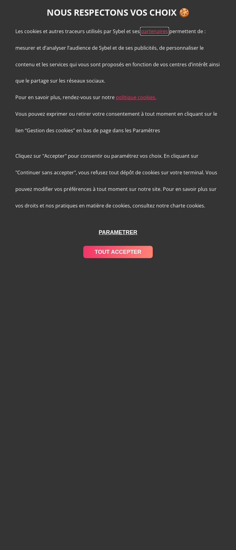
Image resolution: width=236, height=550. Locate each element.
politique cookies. (136, 97)
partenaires (154, 31)
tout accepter (118, 252)
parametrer (118, 232)
